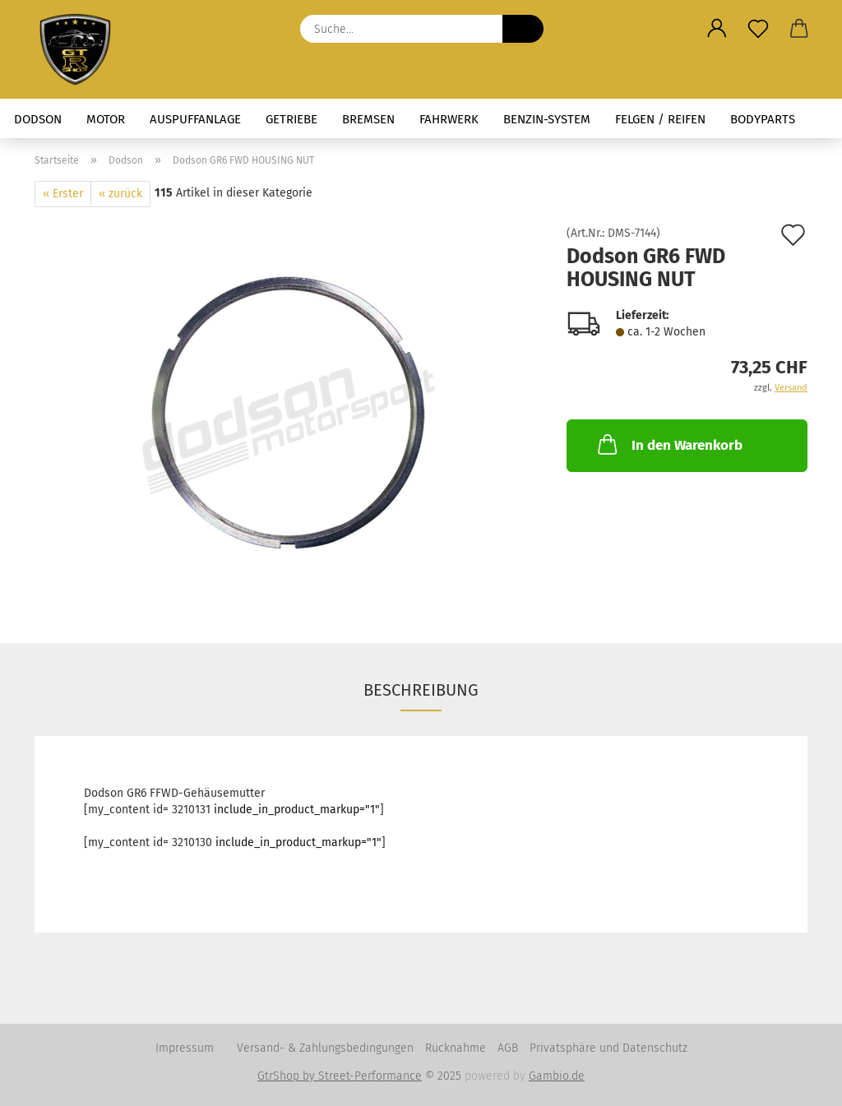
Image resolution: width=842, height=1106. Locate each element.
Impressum (184, 1048)
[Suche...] (523, 29)
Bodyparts (762, 119)
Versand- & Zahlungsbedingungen (325, 1048)
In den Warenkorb (668, 444)
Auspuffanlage (195, 119)
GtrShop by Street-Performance (339, 1076)
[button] (717, 29)
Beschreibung (421, 690)
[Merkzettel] (758, 29)
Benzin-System (546, 119)
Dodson (38, 119)
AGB (507, 1048)
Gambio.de (557, 1076)
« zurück (120, 194)
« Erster (63, 194)
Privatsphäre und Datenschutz (608, 1048)
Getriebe (291, 119)
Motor (105, 119)
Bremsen (368, 119)
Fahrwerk (449, 119)
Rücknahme (455, 1048)
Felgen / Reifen (660, 119)
